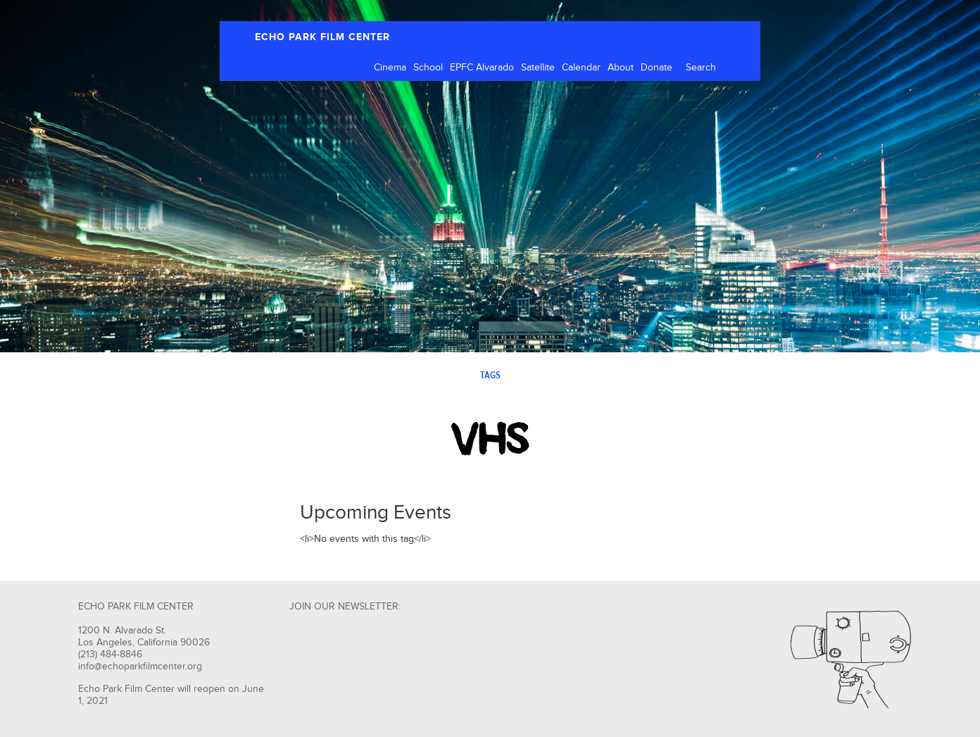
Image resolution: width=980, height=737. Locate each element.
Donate (656, 67)
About (621, 67)
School (428, 67)
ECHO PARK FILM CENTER (322, 37)
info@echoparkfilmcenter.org (140, 666)
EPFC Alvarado (482, 67)
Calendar (581, 67)
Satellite (538, 67)
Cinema (390, 67)
